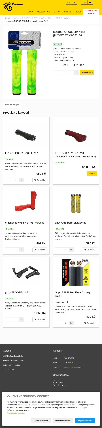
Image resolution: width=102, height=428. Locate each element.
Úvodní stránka (12, 18)
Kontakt (68, 12)
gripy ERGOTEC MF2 (17, 292)
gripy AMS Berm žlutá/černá (70, 222)
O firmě (57, 12)
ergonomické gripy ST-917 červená (24, 222)
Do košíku (87, 72)
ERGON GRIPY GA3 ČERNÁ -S (23, 153)
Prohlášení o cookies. (16, 413)
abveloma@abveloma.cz (73, 367)
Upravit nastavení (41, 421)
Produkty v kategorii (12, 105)
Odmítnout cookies (63, 421)
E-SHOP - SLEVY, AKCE (91, 12)
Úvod (30, 12)
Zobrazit (91, 173)
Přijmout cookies (85, 420)
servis (78, 12)
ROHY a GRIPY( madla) (58, 18)
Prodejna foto (43, 12)
